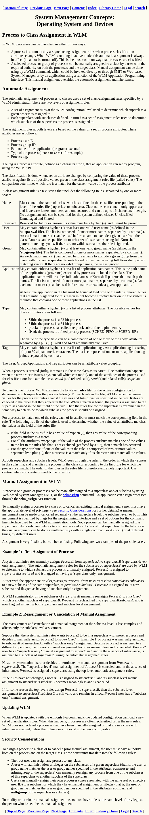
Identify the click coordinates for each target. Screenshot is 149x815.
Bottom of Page (16, 8)
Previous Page (41, 8)
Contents (78, 8)
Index (92, 8)
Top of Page (16, 811)
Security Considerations (74, 510)
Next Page (61, 8)
